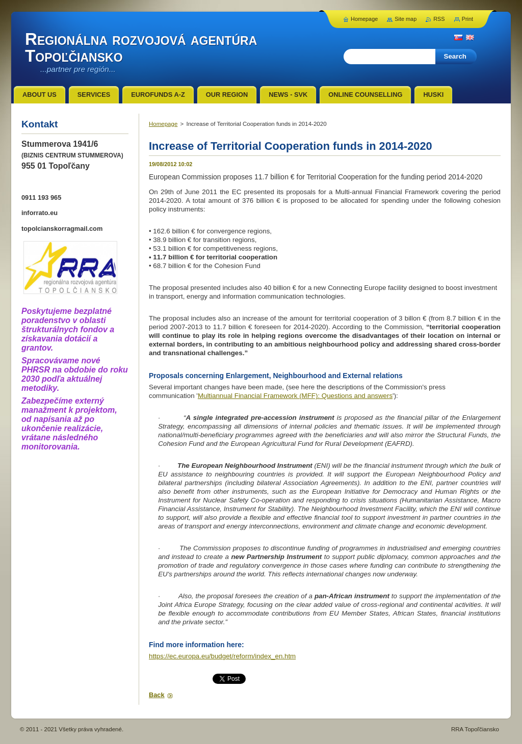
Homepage (163, 124)
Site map (405, 19)
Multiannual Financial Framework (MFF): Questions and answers (295, 396)
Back (157, 695)
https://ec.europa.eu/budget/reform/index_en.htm (222, 656)
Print (467, 19)
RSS (439, 19)
